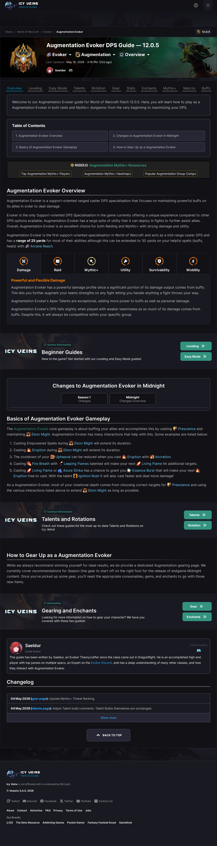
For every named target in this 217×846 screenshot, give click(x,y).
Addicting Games (53, 822)
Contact (22, 810)
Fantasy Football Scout (102, 822)
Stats (131, 88)
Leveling (35, 88)
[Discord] (70, 70)
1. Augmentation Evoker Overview (39, 135)
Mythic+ (169, 88)
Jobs (88, 810)
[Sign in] (195, 5)
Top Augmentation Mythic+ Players (45, 173)
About (10, 810)
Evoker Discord (101, 662)
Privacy (58, 810)
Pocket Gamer (76, 822)
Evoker (47, 31)
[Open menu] (208, 5)
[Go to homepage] (23, 5)
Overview (14, 88)
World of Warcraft (28, 31)
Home (9, 31)
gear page (39, 698)
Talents (79, 88)
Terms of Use (74, 810)
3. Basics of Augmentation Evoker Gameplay (46, 147)
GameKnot (125, 822)
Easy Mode (58, 88)
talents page (41, 708)
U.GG (10, 822)
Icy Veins (12, 784)
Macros (189, 88)
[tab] (24, 263)
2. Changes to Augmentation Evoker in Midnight (146, 135)
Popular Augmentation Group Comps (170, 173)
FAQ (47, 810)
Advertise (36, 810)
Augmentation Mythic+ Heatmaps (107, 173)
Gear (116, 88)
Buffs (206, 88)
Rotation (98, 88)
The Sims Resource (28, 822)
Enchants (149, 88)
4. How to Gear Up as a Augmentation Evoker (144, 147)
